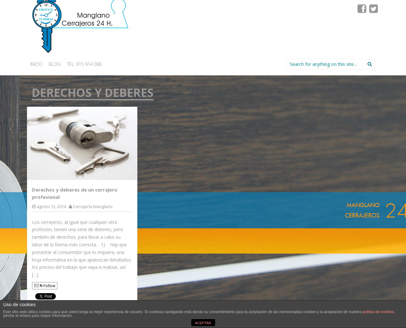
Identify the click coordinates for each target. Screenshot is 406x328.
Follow (44, 285)
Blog (55, 64)
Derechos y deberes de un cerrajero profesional (74, 193)
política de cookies (378, 312)
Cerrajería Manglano (93, 206)
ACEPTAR (203, 323)
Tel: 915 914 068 (84, 64)
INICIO (36, 64)
